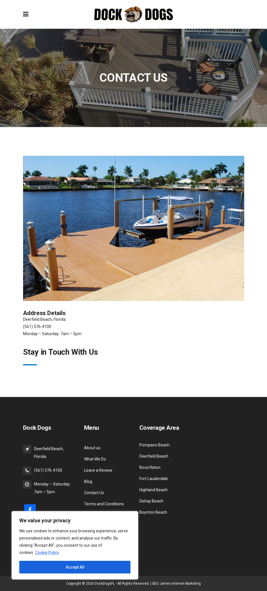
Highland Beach (153, 490)
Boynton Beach (153, 512)
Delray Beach (151, 501)
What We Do (95, 459)
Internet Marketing (186, 584)
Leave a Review (98, 470)
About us (92, 448)
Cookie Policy (47, 552)
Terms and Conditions (104, 504)
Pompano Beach (154, 445)
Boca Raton (149, 467)
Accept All (75, 567)
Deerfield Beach (153, 456)
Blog (88, 481)
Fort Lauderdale (153, 478)
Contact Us (94, 492)
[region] (75, 545)
